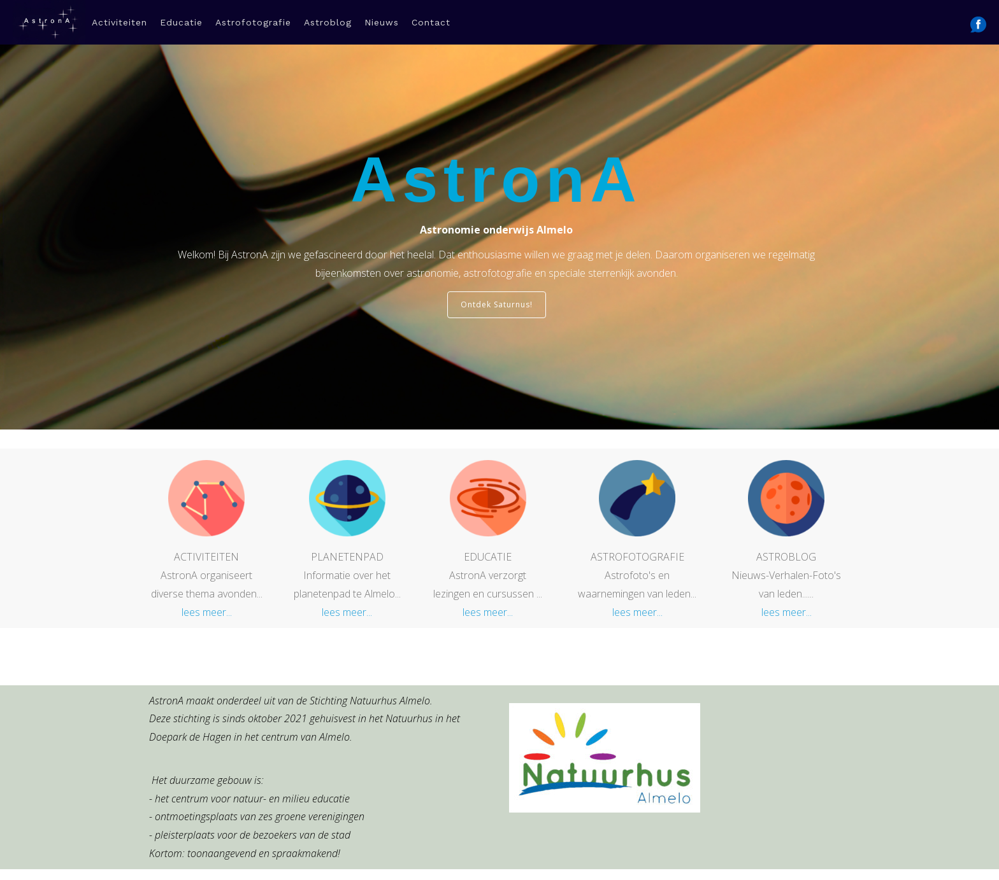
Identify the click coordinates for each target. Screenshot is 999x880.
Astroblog (328, 22)
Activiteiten (119, 22)
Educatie (181, 22)
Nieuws (381, 22)
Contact (431, 22)
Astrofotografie (253, 22)
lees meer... (207, 591)
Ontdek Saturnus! (497, 283)
